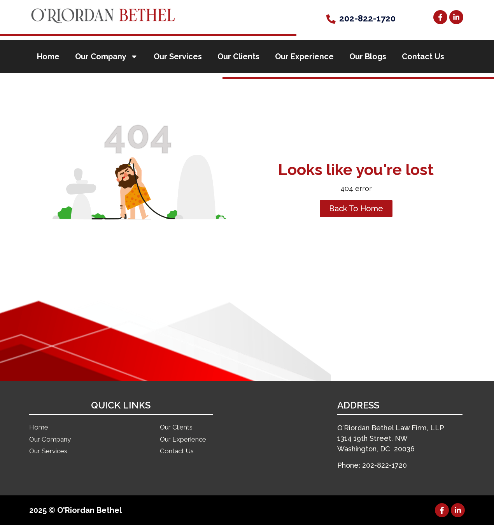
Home (48, 56)
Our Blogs (367, 56)
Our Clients (238, 56)
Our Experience (304, 56)
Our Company (106, 56)
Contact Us (423, 56)
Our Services (178, 56)
